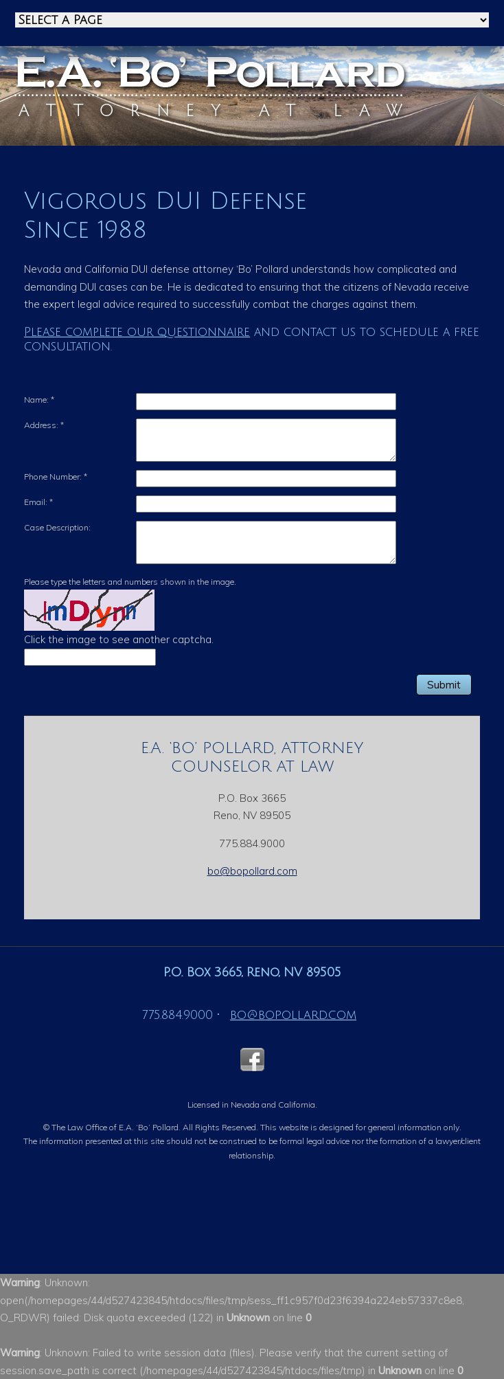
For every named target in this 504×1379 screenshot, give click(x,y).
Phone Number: (55, 476)
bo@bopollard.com (252, 870)
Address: (44, 425)
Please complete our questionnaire (137, 332)
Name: (39, 399)
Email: (38, 502)
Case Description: (57, 527)
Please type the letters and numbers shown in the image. (130, 581)
